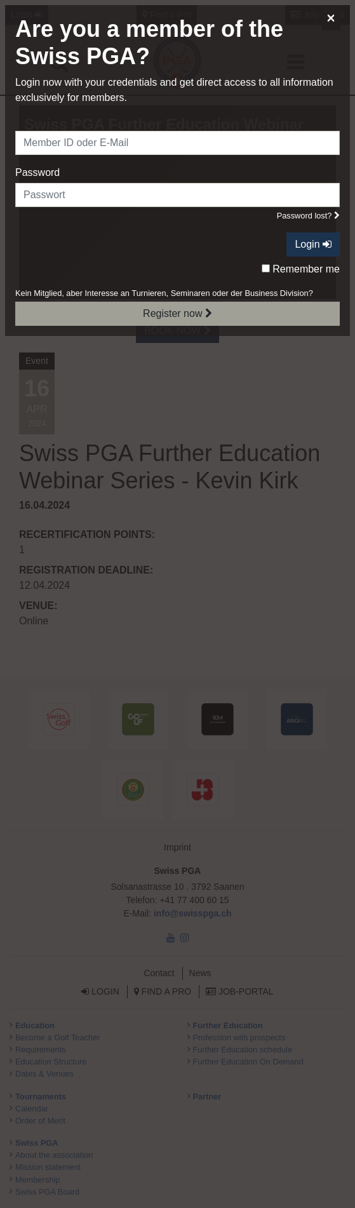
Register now (177, 313)
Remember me (301, 269)
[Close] (330, 17)
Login (313, 244)
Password (37, 172)
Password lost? (308, 215)
